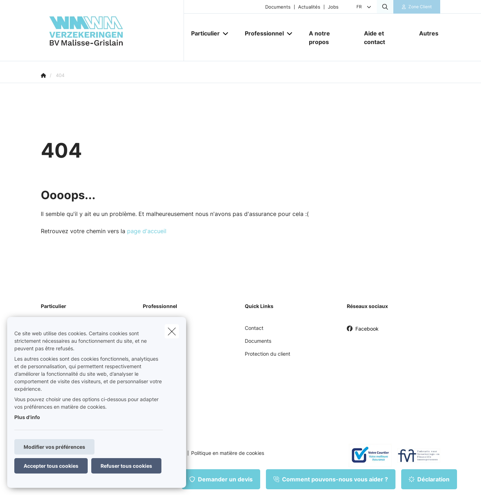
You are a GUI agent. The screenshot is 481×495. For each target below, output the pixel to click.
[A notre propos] (329, 38)
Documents (278, 7)
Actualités (309, 7)
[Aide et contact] (384, 38)
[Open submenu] (226, 33)
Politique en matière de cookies (227, 453)
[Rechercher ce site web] (385, 7)
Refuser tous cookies (126, 466)
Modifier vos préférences (54, 447)
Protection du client (267, 354)
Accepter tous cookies (51, 466)
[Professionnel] (262, 33)
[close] (172, 331)
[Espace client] (417, 7)
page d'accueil (146, 231)
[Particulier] (203, 33)
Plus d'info (27, 417)
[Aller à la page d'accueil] (112, 30)
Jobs (333, 7)
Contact (254, 328)
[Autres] (426, 33)
